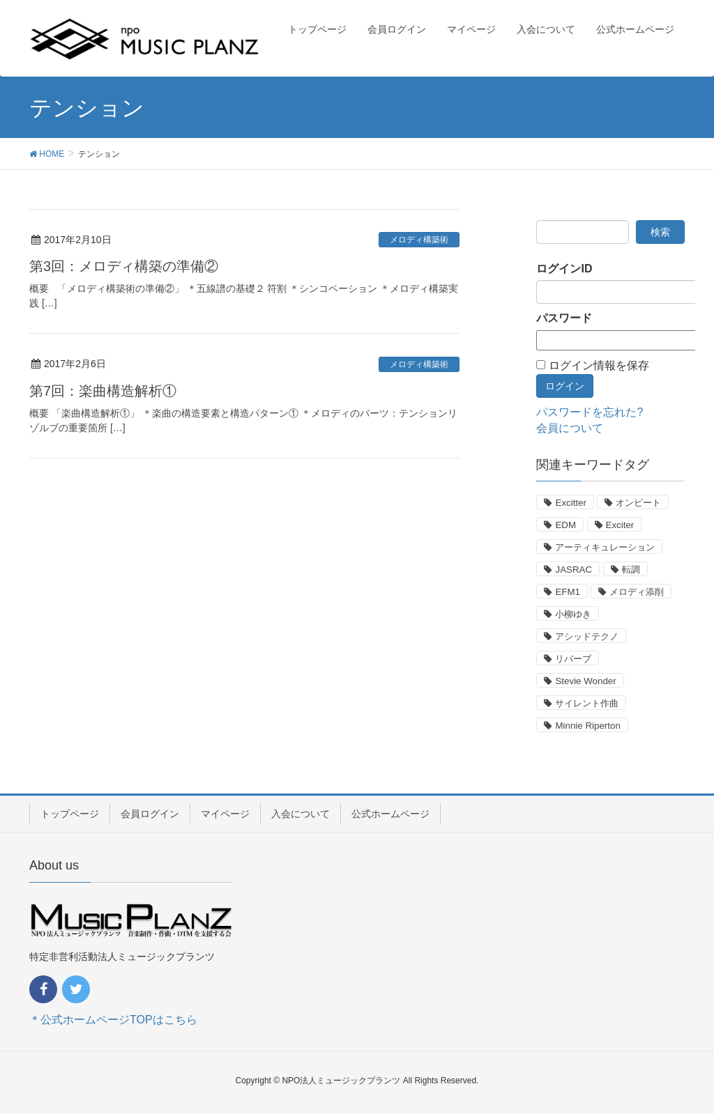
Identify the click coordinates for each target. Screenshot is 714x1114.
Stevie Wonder (585, 681)
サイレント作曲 (586, 703)
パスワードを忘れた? (589, 412)
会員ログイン (150, 813)
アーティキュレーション (605, 547)
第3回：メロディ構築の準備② (123, 266)
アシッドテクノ (586, 636)
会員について (569, 428)
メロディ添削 (636, 592)
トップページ (69, 813)
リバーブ (573, 658)
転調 (631, 569)
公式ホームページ (390, 813)
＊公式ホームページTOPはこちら (113, 1020)
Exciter (620, 525)
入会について (300, 813)
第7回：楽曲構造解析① (102, 391)
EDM (565, 525)
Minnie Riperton (587, 725)
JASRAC (573, 569)
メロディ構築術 (419, 240)
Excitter (570, 502)
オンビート (638, 502)
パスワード (564, 318)
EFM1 (567, 592)
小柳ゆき (573, 614)
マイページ (225, 813)
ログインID (564, 268)
